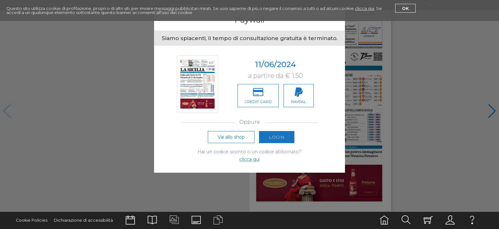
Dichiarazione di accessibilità (83, 220)
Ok (405, 8)
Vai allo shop (231, 137)
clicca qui (364, 8)
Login (277, 137)
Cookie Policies (31, 220)
